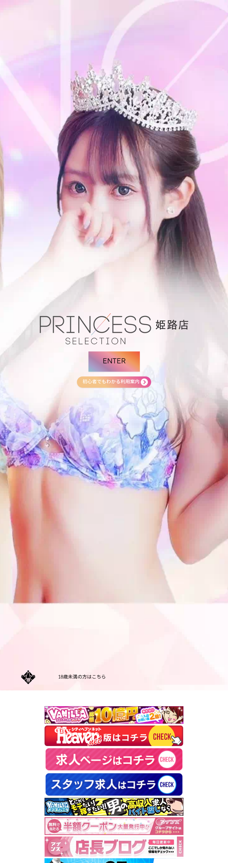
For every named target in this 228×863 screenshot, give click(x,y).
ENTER (114, 361)
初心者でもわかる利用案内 (111, 382)
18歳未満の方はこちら (82, 677)
